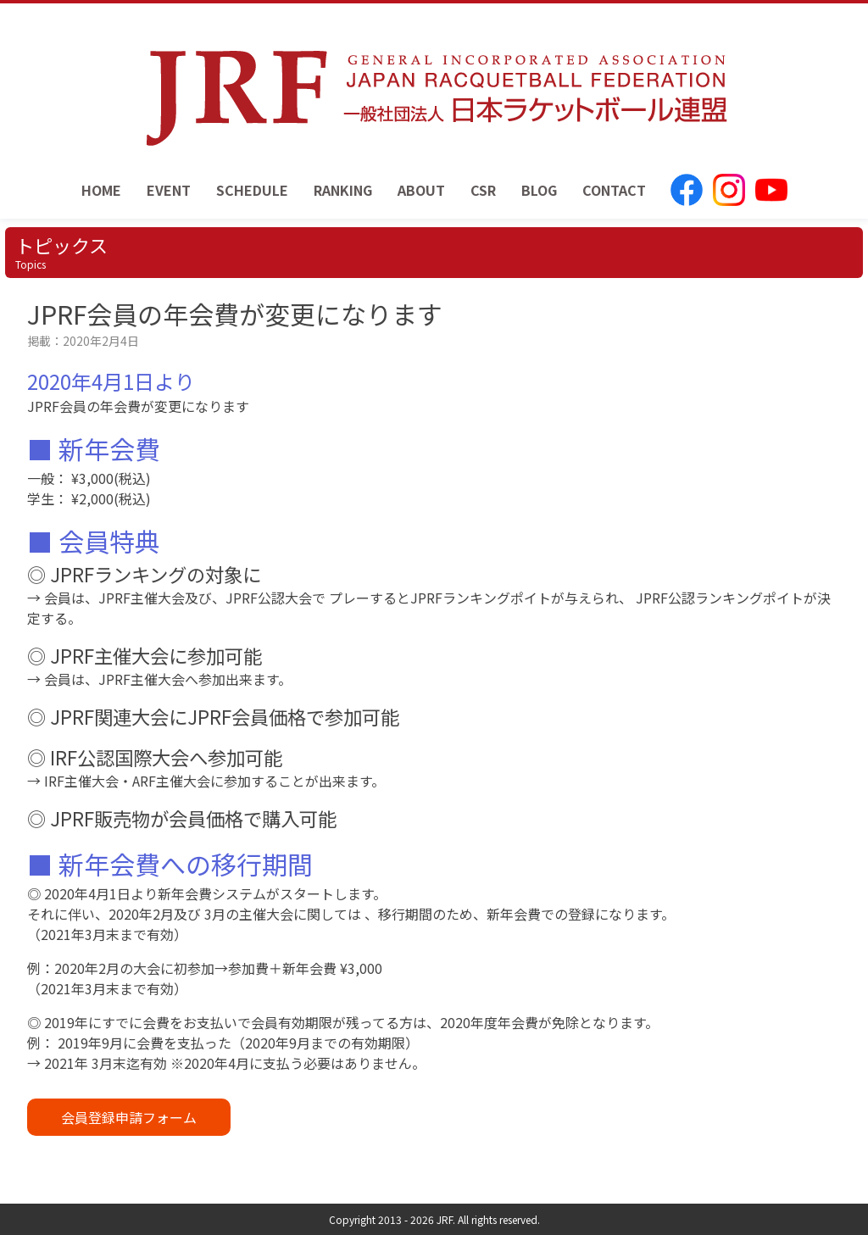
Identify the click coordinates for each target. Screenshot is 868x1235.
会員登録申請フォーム (129, 1117)
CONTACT (614, 190)
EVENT (169, 190)
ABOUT (421, 190)
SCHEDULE (252, 190)
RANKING (343, 190)
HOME (101, 190)
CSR (483, 190)
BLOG (539, 190)
